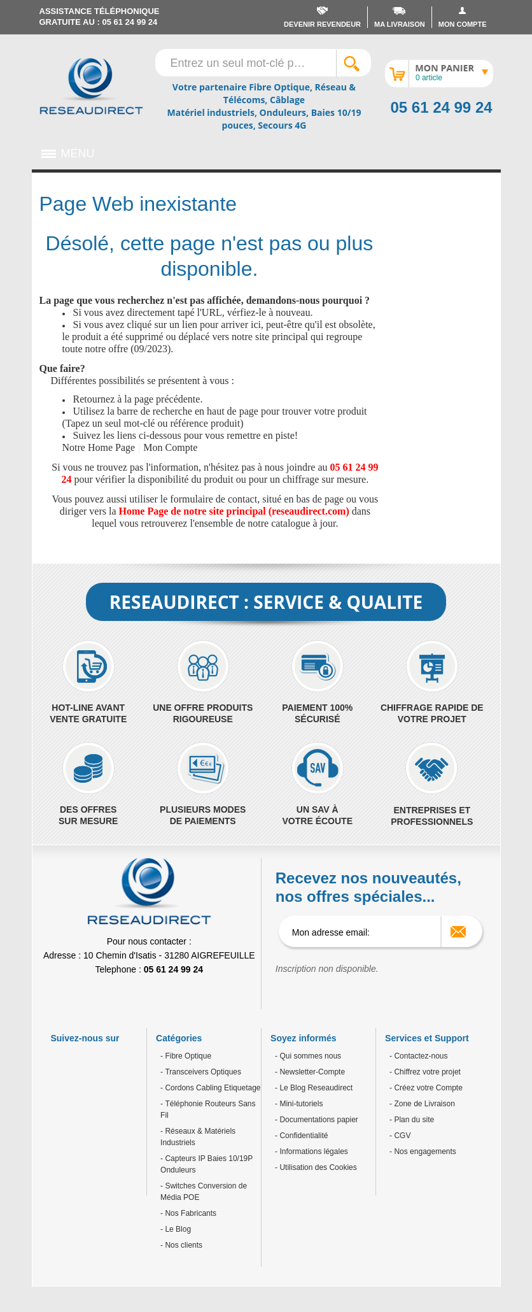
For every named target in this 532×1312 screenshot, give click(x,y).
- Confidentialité (301, 1135)
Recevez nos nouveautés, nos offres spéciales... (368, 887)
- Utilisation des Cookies (316, 1167)
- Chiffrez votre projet (425, 1071)
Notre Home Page (99, 447)
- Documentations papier (316, 1119)
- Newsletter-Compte (310, 1071)
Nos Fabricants (189, 1213)
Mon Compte (170, 447)
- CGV (399, 1135)
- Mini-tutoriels (299, 1103)
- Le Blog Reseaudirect (314, 1087)
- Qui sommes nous (308, 1056)
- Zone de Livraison (422, 1103)
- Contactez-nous (418, 1056)
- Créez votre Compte (426, 1087)
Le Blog (177, 1229)
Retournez (94, 399)
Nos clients (182, 1245)
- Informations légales (311, 1151)
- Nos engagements (422, 1151)
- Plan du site (411, 1119)
